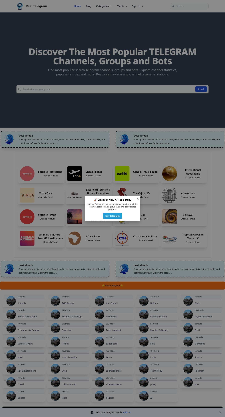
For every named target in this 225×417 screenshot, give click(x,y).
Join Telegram (112, 215)
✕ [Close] (138, 199)
